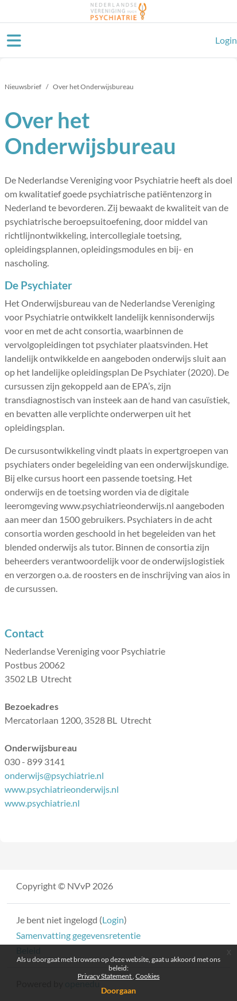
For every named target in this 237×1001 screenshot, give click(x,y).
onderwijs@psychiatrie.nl (54, 775)
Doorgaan (118, 990)
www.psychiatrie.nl (42, 802)
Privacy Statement (105, 976)
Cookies (147, 976)
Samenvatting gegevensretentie (78, 935)
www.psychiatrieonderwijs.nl (62, 789)
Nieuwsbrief (23, 86)
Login (226, 40)
